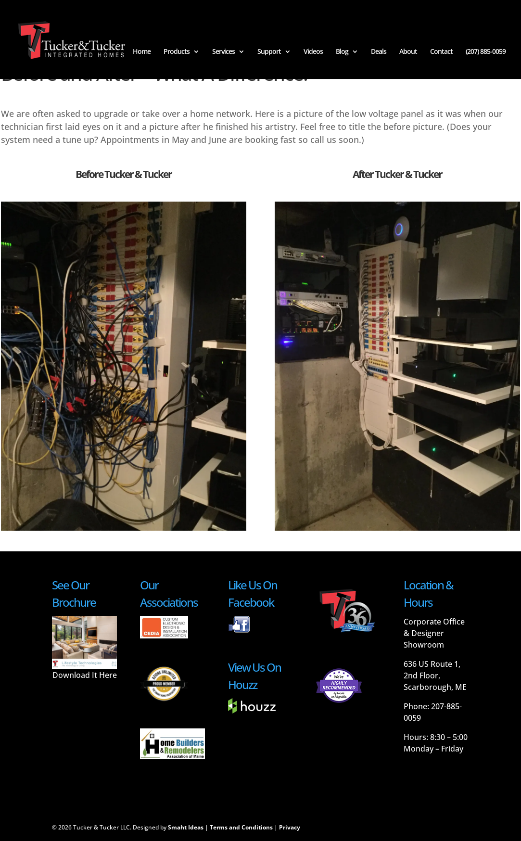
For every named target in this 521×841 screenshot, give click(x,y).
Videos (313, 52)
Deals (378, 52)
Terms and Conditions (241, 827)
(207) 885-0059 (486, 52)
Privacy (289, 827)
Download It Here (84, 675)
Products (177, 52)
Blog (342, 52)
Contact (441, 52)
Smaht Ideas (185, 827)
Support (269, 52)
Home (142, 52)
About (408, 52)
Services (223, 52)
